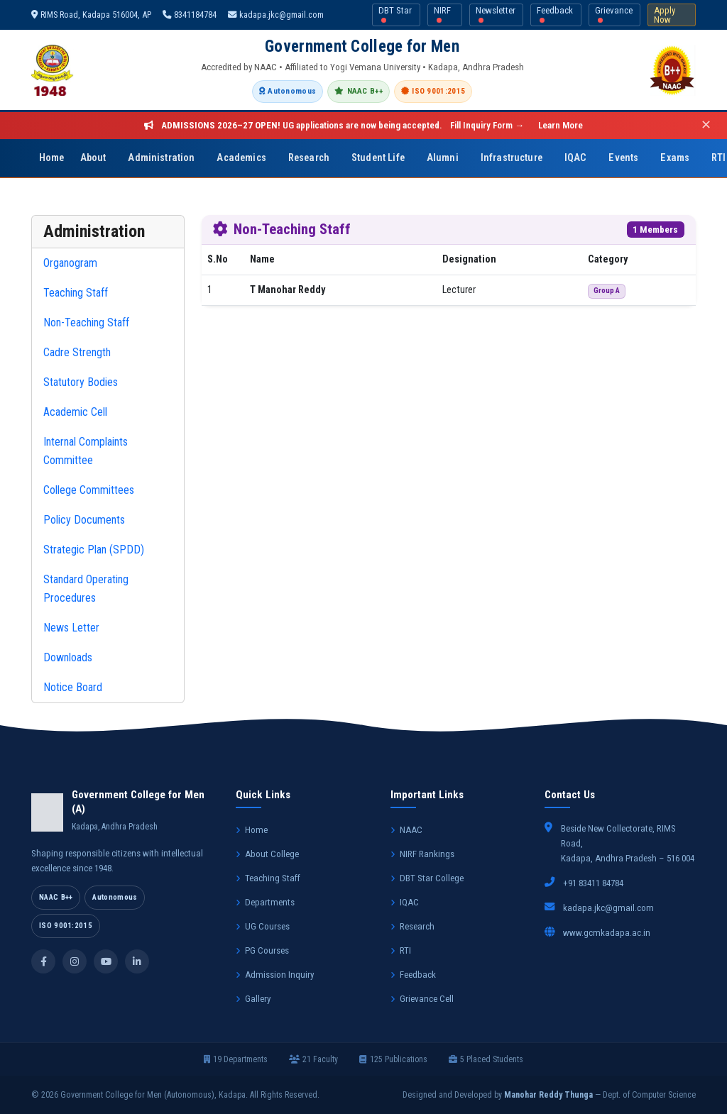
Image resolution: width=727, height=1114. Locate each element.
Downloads (67, 657)
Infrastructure (511, 158)
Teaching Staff (75, 292)
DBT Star (395, 14)
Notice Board (72, 687)
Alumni (443, 158)
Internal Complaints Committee (85, 451)
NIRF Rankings (422, 854)
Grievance (614, 14)
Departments (265, 902)
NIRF (442, 14)
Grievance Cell (422, 998)
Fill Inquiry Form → (487, 125)
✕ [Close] (706, 125)
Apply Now (664, 15)
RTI (400, 950)
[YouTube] (106, 961)
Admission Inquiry (275, 974)
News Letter (71, 627)
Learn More (560, 125)
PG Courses (262, 950)
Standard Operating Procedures (86, 589)
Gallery (253, 998)
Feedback (555, 14)
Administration (161, 158)
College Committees (88, 490)
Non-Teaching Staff (86, 322)
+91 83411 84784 (593, 883)
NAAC (406, 830)
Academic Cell (75, 412)
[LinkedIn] (137, 961)
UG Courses (263, 926)
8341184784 (190, 15)
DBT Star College (427, 878)
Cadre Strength (77, 352)
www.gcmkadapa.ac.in (606, 932)
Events (623, 158)
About (93, 158)
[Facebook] (43, 961)
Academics (241, 158)
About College (267, 854)
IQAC (575, 158)
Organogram (70, 263)
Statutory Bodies (80, 382)
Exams (674, 158)
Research (308, 158)
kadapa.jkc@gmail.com (276, 15)
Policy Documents (84, 519)
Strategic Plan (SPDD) (93, 549)
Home (52, 158)
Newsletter (495, 14)
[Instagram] (74, 961)
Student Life (378, 158)
